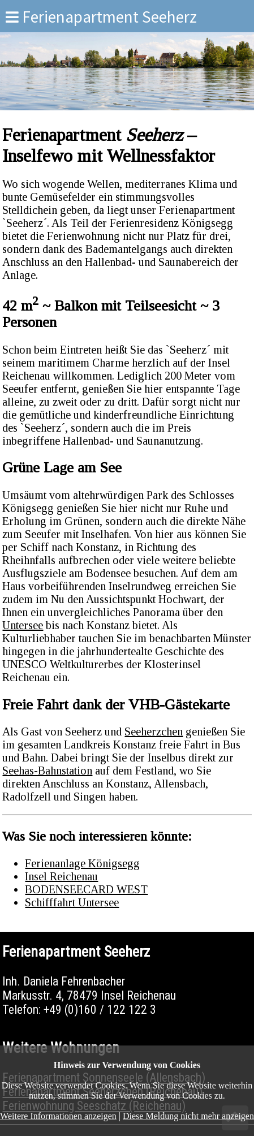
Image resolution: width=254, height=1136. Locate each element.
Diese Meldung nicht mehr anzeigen (188, 1116)
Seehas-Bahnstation (47, 770)
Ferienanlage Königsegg (82, 863)
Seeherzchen (153, 731)
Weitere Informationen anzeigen (58, 1116)
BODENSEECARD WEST (86, 889)
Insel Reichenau (61, 876)
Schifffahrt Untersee (72, 902)
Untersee (22, 625)
